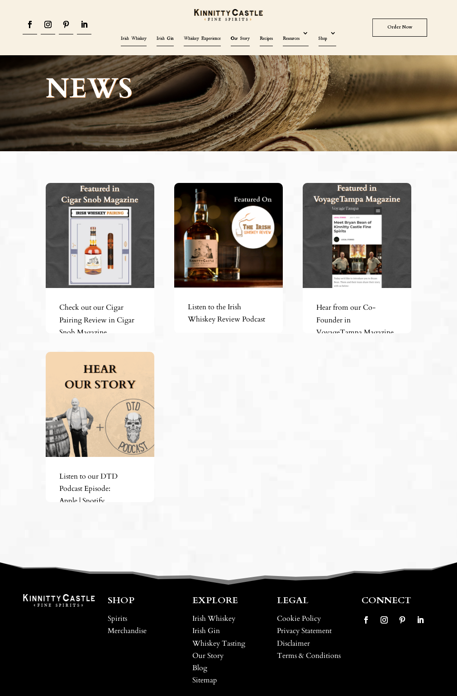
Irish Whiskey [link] (134, 38)
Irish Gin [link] (165, 38)
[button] (30, 25)
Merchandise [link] (127, 631)
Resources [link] (291, 38)
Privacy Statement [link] (304, 631)
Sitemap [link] (204, 680)
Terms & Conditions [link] (309, 656)
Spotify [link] (93, 501)
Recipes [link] (266, 38)
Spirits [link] (117, 619)
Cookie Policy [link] (299, 619)
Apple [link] (68, 501)
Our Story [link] (240, 38)
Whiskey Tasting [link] (218, 643)
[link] (228, 15)
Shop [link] (323, 38)
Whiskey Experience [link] (202, 38)
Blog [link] (199, 668)
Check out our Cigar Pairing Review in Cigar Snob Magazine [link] (96, 319)
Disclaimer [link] (293, 643)
